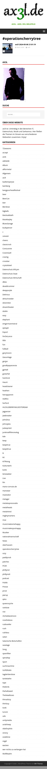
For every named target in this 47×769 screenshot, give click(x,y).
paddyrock (7, 557)
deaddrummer (8, 286)
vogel (5, 741)
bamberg (6, 186)
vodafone (6, 737)
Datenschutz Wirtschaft (12, 278)
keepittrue (7, 449)
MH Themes (38, 764)
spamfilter (7, 653)
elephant (6, 319)
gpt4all (5, 369)
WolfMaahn (7, 753)
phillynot (6, 570)
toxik (5, 707)
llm (4, 482)
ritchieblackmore (9, 616)
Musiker (6, 532)
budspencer (7, 227)
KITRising (6, 461)
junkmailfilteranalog (11, 432)
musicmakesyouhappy (12, 528)
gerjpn (5, 361)
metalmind (7, 511)
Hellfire (5, 399)
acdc (4, 157)
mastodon (7, 495)
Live (4, 478)
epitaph (6, 328)
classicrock (7, 244)
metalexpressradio (10, 503)
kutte (5, 470)
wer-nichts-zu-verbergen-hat (14, 749)
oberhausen (7, 545)
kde (4, 436)
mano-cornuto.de (10, 486)
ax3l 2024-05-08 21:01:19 (25, 44)
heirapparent (8, 395)
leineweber (7, 474)
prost (5, 591)
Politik (5, 582)
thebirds (6, 687)
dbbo (5, 282)
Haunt (5, 382)
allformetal (7, 169)
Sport (5, 662)
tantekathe (7, 678)
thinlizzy (6, 703)
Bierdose (6, 207)
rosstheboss (7, 620)
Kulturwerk (7, 465)
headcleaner (8, 386)
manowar (6, 491)
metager (6, 499)
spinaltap (6, 657)
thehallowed (8, 691)
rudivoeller (7, 624)
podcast (6, 578)
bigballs (6, 211)
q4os (5, 599)
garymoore (7, 353)
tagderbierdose (9, 674)
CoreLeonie (7, 248)
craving (5, 257)
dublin (5, 311)
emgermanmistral (10, 323)
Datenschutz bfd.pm (11, 269)
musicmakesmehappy (11, 524)
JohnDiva (6, 419)
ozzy (4, 553)
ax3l (28, 47)
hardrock (6, 378)
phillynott (6, 574)
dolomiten (7, 303)
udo (4, 716)
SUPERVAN (7, 670)
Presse (5, 587)
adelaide (6, 161)
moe (4, 520)
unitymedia (7, 720)
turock (5, 712)
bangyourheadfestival (11, 190)
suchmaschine (8, 666)
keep (5, 440)
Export (5, 332)
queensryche (8, 603)
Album (5, 165)
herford (6, 403)
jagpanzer (7, 411)
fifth (4, 340)
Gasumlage (7, 357)
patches (6, 561)
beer (4, 194)
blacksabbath (8, 215)
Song (5, 649)
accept (5, 152)
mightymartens (9, 515)
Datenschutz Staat (10, 273)
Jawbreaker (7, 415)
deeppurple (7, 290)
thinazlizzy (7, 699)
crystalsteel (7, 265)
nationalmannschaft (11, 536)
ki (3, 453)
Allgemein (7, 173)
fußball (5, 349)
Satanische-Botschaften (12, 641)
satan (5, 637)
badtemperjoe (8, 182)
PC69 (5, 566)
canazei (6, 236)
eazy (4, 315)
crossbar (6, 261)
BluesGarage (8, 223)
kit (4, 457)
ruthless (6, 632)
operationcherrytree (11, 549)
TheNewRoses (8, 695)
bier (4, 203)
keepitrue (6, 445)
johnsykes (7, 424)
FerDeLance (7, 336)
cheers (5, 240)
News (5, 541)
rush (4, 628)
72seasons (7, 148)
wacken (6, 745)
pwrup (5, 595)
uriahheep (7, 724)
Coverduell (7, 253)
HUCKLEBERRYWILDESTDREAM (15, 407)
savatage (6, 645)
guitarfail (6, 374)
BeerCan (6, 198)
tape (4, 683)
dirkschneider (8, 299)
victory (5, 733)
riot (4, 611)
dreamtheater (8, 307)
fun (4, 344)
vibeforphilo (7, 728)
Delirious (6, 294)
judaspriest (7, 428)
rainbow (6, 607)
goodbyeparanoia (10, 365)
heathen (6, 390)
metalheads (7, 507)
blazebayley (7, 219)
